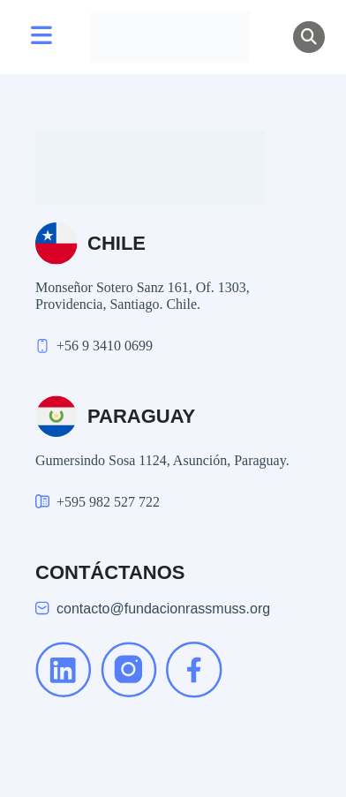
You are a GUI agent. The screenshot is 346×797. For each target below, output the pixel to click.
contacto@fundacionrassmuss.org (163, 608)
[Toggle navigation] (41, 37)
